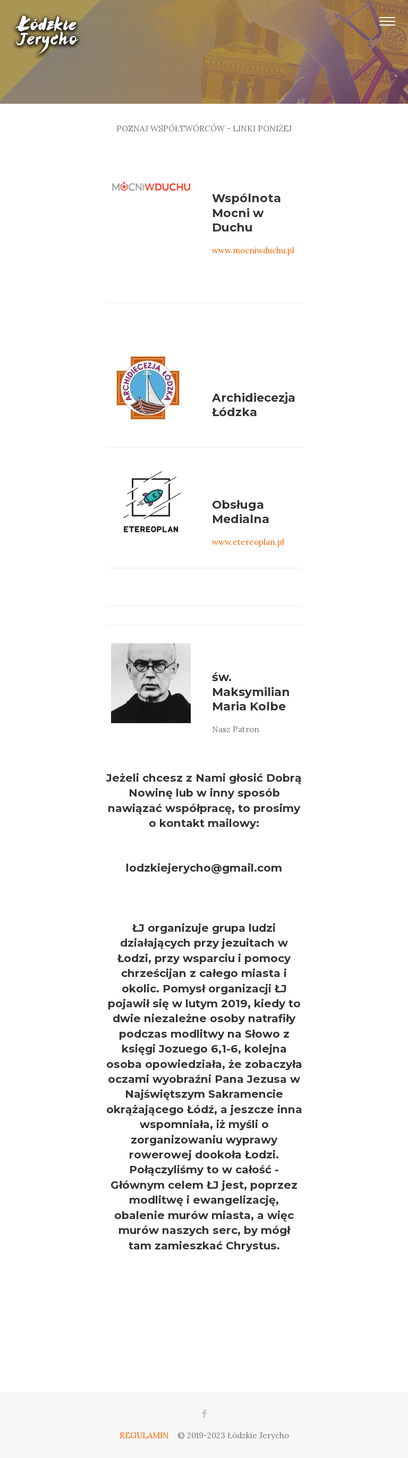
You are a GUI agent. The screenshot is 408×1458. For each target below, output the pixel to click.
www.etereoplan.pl (248, 542)
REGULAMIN (144, 1435)
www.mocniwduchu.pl (253, 250)
